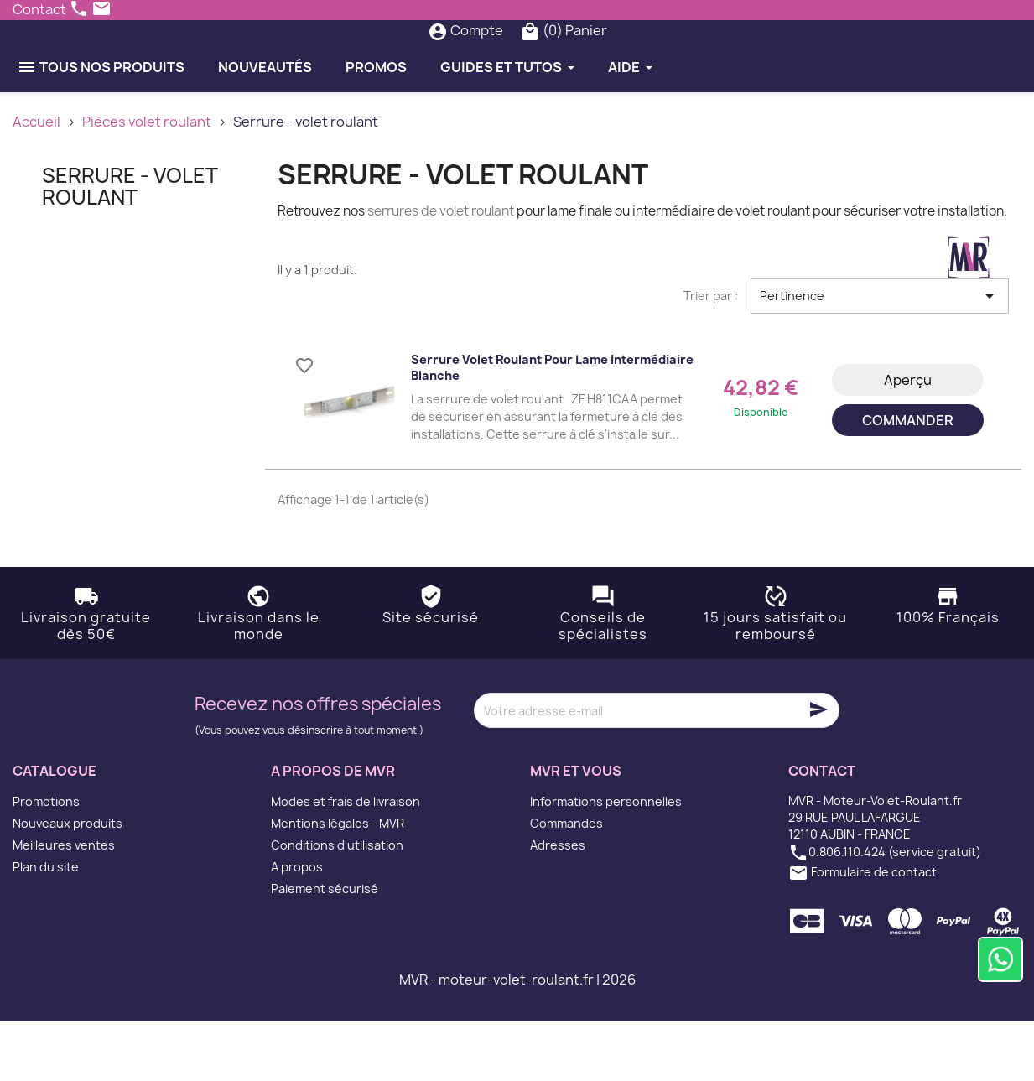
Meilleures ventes (64, 904)
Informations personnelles (606, 861)
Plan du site (46, 926)
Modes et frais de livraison (345, 861)
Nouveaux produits (67, 883)
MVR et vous (575, 830)
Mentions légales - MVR (337, 883)
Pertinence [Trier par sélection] (880, 355)
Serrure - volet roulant (129, 245)
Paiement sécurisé (324, 948)
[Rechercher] (482, 60)
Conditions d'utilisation (337, 904)
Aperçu (908, 438)
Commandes (566, 883)
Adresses (557, 904)
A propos (297, 926)
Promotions (46, 861)
